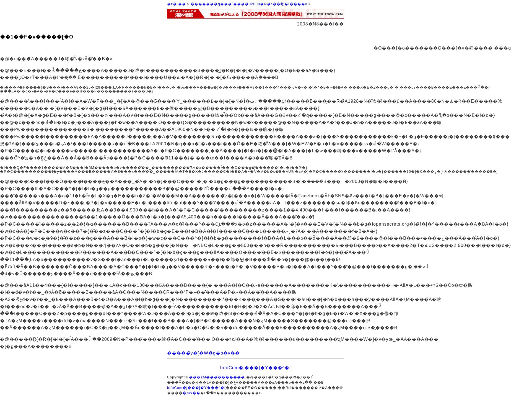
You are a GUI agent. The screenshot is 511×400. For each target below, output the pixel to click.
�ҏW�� (191, 393)
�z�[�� (176, 4)
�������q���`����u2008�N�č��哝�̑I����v (249, 4)
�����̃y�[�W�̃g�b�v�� (203, 353)
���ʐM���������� (217, 377)
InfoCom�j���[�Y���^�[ (255, 367)
